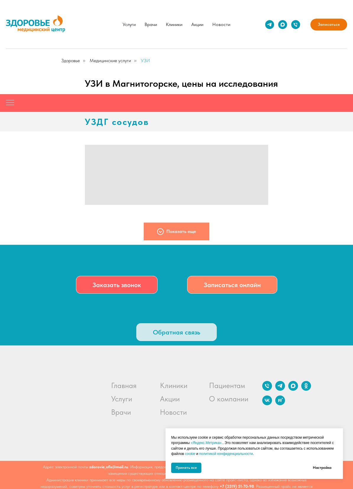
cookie (190, 454)
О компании (228, 398)
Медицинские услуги (110, 60)
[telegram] (269, 24)
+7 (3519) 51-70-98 (237, 486)
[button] (117, 285)
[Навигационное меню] (10, 103)
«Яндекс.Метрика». (207, 443)
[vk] (267, 403)
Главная (124, 385)
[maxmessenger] (282, 24)
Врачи (151, 24)
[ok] (306, 389)
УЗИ (145, 60)
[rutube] (280, 403)
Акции (197, 24)
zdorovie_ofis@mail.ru (108, 466)
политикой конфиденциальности (226, 454)
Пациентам (227, 385)
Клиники (174, 24)
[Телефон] (295, 24)
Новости (221, 24)
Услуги (129, 24)
